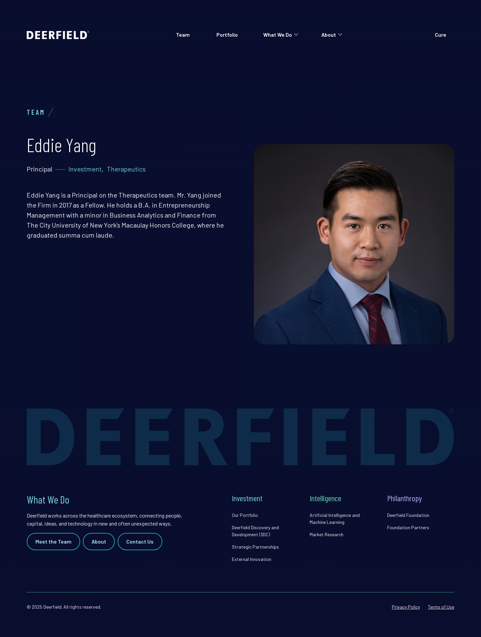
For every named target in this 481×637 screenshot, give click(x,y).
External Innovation (251, 559)
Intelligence (325, 498)
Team (183, 34)
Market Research (326, 534)
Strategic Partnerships (255, 547)
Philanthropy (404, 498)
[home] (58, 34)
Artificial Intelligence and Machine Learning (335, 518)
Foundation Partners (408, 527)
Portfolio (227, 34)
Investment (85, 169)
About (328, 34)
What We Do (277, 34)
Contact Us (140, 541)
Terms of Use (441, 607)
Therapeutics (126, 169)
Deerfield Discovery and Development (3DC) (255, 531)
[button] (280, 35)
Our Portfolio (245, 515)
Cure (440, 34)
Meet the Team (53, 541)
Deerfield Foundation (408, 515)
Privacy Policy (406, 607)
